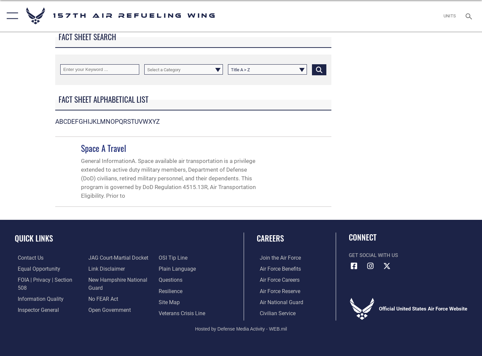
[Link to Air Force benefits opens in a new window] (277, 269)
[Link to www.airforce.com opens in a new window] (277, 258)
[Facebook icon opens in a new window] (354, 266)
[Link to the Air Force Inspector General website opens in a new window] (34, 301)
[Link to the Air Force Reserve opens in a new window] (276, 290)
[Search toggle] (470, 15)
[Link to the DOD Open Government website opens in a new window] (107, 298)
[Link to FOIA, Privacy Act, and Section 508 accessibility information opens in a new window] (45, 279)
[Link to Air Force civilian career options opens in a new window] (274, 312)
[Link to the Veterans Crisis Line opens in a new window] (182, 301)
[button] (11, 16)
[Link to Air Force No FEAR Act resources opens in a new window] (101, 287)
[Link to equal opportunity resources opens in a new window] (35, 269)
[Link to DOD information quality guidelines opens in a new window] (36, 290)
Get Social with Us (373, 255)
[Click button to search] (319, 69)
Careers (270, 238)
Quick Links (34, 238)
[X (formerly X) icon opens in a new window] (387, 266)
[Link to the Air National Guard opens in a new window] (277, 301)
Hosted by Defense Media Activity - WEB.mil (241, 328)
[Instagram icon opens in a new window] (371, 266)
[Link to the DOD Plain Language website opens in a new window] (176, 258)
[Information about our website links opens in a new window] (104, 258)
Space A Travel (103, 148)
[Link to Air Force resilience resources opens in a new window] (171, 279)
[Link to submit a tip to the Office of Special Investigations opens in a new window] (100, 309)
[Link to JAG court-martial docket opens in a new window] (43, 312)
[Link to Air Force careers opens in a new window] (276, 279)
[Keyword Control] (99, 69)
